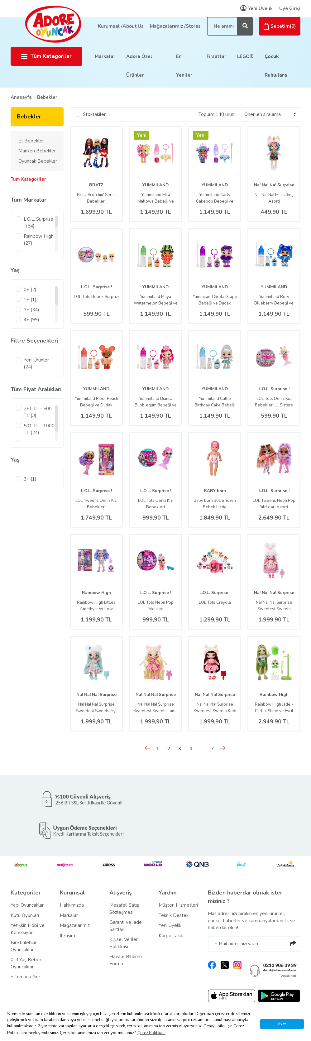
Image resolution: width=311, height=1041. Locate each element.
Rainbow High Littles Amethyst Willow (96, 605)
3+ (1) (30, 479)
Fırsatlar (216, 56)
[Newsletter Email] (254, 944)
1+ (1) (30, 299)
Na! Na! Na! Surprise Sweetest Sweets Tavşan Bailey (274, 605)
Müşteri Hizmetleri (178, 906)
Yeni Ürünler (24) (36, 363)
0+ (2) (30, 289)
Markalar (105, 56)
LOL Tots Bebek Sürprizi (96, 300)
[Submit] (292, 944)
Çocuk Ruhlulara (276, 65)
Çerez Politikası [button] (151, 1033)
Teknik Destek (174, 916)
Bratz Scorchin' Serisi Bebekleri (96, 198)
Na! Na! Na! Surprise (274, 185)
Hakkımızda (72, 906)
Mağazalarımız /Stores (175, 26)
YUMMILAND (155, 185)
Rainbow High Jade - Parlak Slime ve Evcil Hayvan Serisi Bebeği (274, 707)
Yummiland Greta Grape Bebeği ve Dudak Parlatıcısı (215, 300)
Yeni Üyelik (170, 926)
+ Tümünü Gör (25, 977)
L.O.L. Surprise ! (96, 286)
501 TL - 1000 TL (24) (39, 429)
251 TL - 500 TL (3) (38, 412)
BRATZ (96, 185)
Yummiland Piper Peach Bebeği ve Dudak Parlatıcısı (96, 402)
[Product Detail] (141, 137)
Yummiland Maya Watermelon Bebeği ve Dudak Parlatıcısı (156, 300)
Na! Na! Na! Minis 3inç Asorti (274, 198)
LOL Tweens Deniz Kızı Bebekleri (96, 503)
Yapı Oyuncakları (28, 906)
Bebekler (47, 97)
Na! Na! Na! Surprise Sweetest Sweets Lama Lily (155, 707)
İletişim (67, 936)
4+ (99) (31, 320)
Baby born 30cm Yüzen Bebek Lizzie (214, 503)
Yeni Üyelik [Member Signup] (256, 8)
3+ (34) (31, 310)
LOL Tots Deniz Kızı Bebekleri (155, 503)
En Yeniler (184, 65)
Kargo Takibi (171, 936)
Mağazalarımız (75, 926)
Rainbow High (96, 592)
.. (205, 749)
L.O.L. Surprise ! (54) (38, 222)
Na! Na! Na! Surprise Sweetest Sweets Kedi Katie (215, 707)
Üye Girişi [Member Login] (289, 8)
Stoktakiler (94, 114)
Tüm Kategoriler (46, 56)
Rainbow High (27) (39, 240)
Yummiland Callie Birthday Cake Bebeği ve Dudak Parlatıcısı (214, 402)
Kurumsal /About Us (121, 26)
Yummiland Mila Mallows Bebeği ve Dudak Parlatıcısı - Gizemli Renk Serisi (155, 198)
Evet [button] (282, 1023)
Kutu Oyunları (25, 916)
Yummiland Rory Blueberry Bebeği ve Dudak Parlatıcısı (274, 300)
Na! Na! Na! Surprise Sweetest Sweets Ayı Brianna (96, 707)
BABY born (214, 490)
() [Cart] (280, 26)
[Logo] (52, 24)
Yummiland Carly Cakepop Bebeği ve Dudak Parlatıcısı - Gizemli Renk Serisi (215, 198)
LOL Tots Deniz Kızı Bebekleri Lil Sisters (274, 402)
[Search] (230, 26)
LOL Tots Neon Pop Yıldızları (156, 605)
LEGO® (245, 56)
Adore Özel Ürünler (139, 65)
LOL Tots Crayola (214, 602)
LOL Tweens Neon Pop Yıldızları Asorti (274, 503)
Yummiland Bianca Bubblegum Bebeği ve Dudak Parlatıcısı (155, 402)
